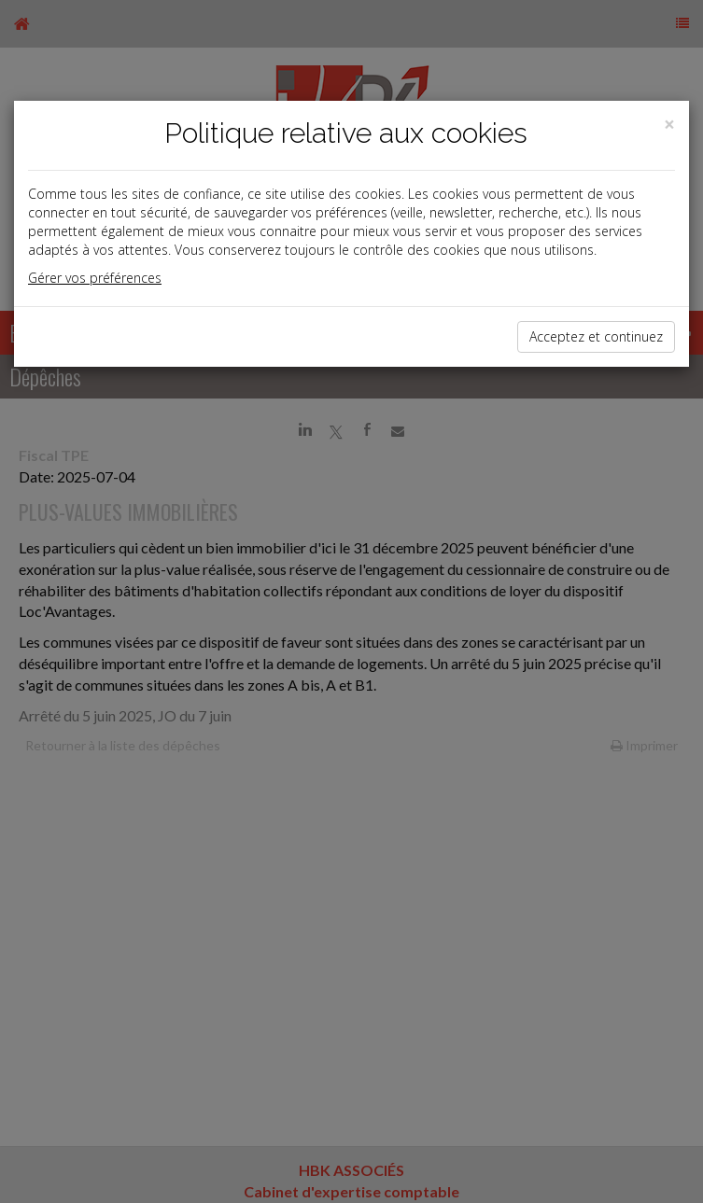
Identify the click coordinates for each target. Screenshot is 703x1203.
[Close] (669, 124)
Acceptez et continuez (596, 336)
